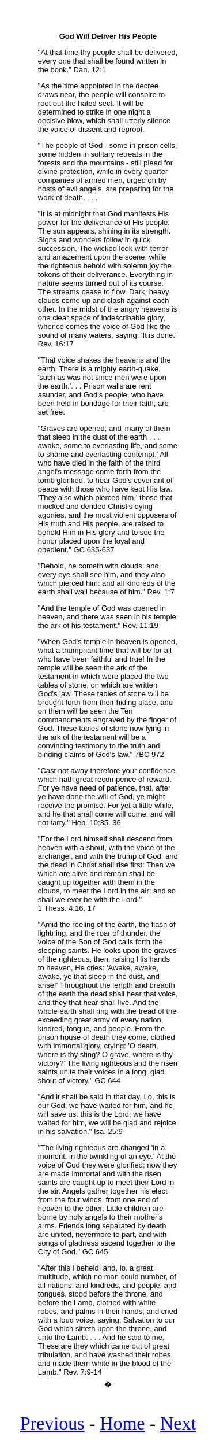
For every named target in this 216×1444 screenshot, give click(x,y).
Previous (52, 1428)
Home (122, 1428)
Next (178, 1428)
